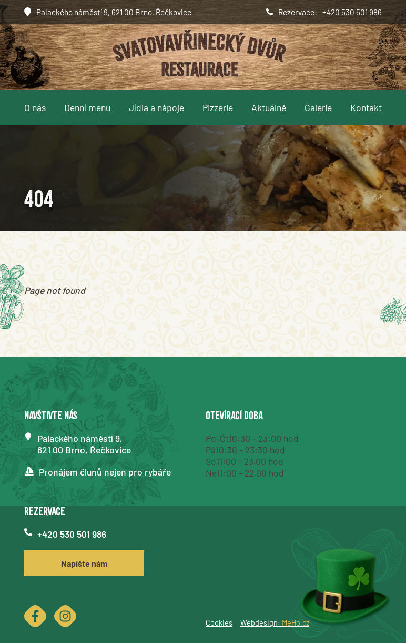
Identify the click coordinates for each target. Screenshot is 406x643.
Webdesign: (274, 622)
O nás (35, 107)
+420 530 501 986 (352, 12)
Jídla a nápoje (156, 107)
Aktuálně (268, 107)
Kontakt (366, 107)
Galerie (318, 107)
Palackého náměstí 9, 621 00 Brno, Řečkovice (113, 12)
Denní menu (87, 107)
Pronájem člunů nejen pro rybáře (105, 472)
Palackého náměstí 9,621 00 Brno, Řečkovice (84, 444)
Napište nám (84, 563)
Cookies (219, 622)
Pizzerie (217, 107)
